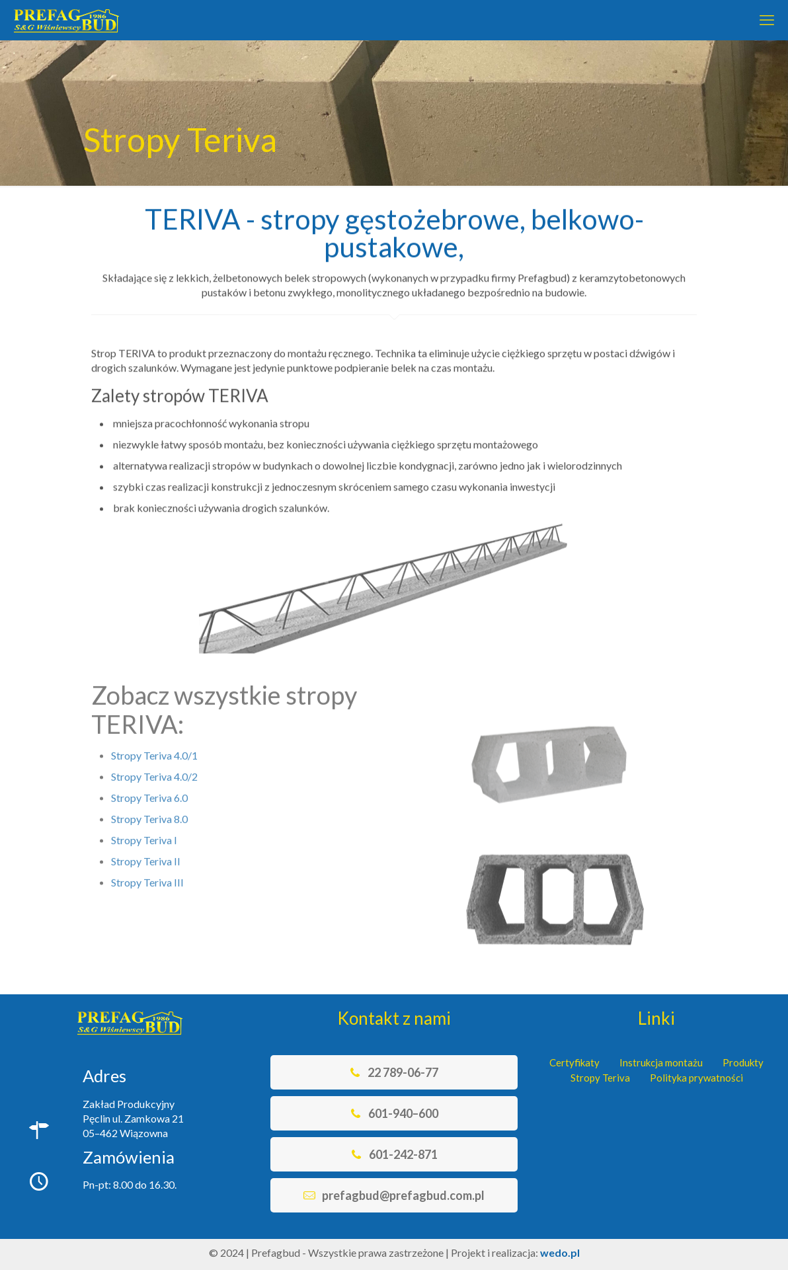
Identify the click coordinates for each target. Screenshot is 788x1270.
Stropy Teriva (600, 1078)
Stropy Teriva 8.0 (149, 785)
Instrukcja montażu (661, 1062)
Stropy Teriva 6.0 (149, 764)
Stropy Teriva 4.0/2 (154, 742)
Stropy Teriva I (144, 806)
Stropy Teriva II (145, 827)
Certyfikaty (574, 1062)
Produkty (743, 1062)
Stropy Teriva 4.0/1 (154, 721)
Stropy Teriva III (147, 848)
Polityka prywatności (696, 1078)
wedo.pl (560, 1252)
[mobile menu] (767, 20)
